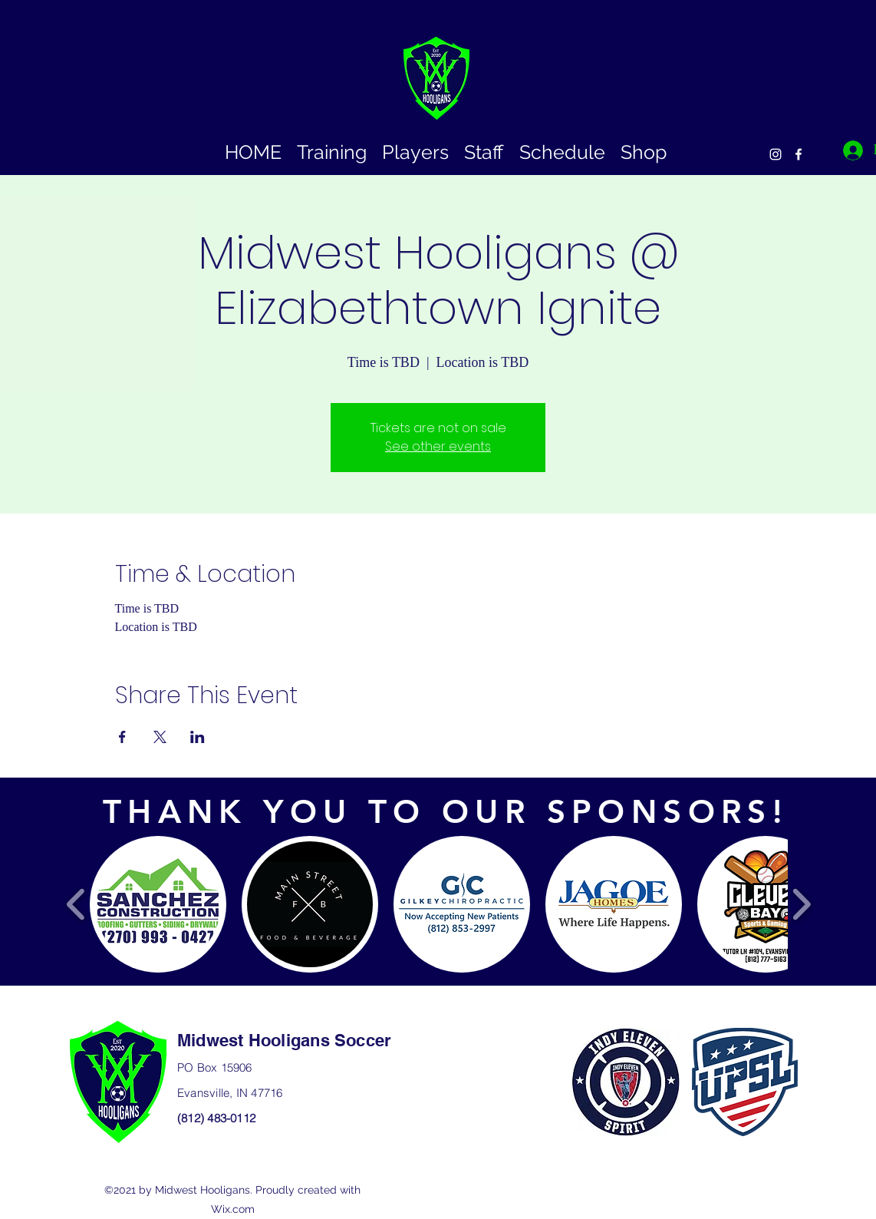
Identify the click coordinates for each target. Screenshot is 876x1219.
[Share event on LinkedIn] (197, 737)
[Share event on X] (160, 737)
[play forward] (801, 905)
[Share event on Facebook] (122, 737)
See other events (438, 446)
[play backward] (76, 905)
